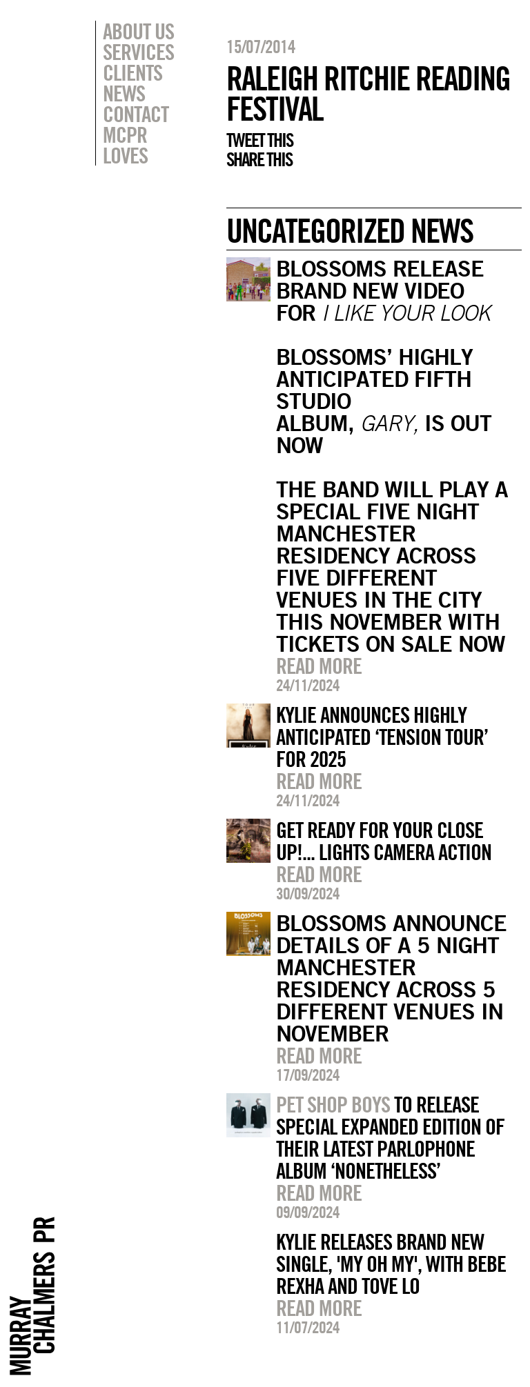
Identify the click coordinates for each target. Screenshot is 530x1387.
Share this (259, 159)
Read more (319, 665)
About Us (138, 31)
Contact (135, 114)
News (124, 93)
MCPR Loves (125, 145)
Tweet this (259, 140)
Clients (132, 72)
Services (138, 52)
